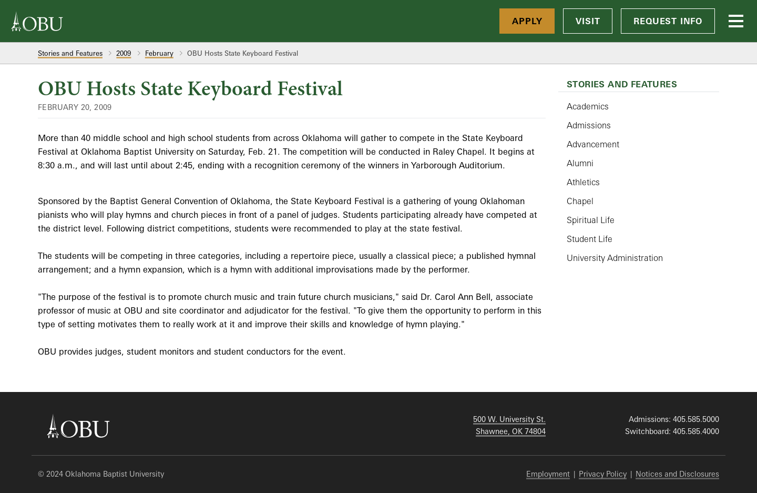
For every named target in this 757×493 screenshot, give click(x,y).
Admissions (589, 125)
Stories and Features (70, 53)
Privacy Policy (603, 473)
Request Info (667, 21)
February (159, 53)
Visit (588, 21)
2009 (123, 53)
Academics (588, 106)
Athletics (583, 182)
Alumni (580, 163)
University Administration (615, 258)
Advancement (593, 144)
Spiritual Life (591, 220)
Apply (527, 21)
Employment (548, 473)
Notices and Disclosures (677, 473)
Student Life (589, 239)
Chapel (580, 201)
